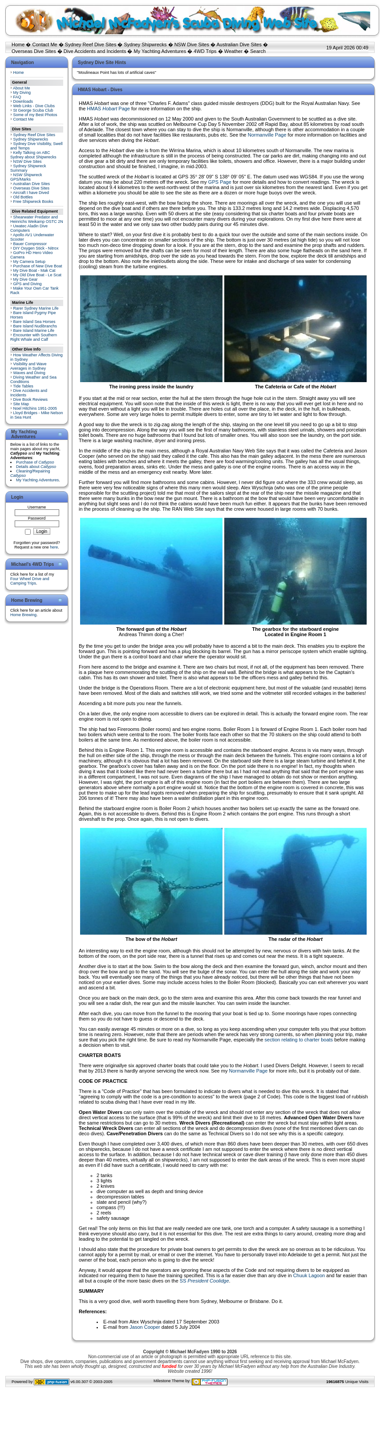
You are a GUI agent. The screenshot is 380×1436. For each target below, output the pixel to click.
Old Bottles (23, 197)
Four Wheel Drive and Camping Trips (29, 581)
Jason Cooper (144, 1327)
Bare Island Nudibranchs (35, 326)
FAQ (17, 97)
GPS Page (219, 182)
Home (18, 44)
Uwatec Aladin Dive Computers (29, 228)
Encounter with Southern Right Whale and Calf (33, 337)
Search (258, 51)
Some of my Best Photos (35, 115)
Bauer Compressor (30, 244)
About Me (21, 88)
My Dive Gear (25, 279)
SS (204, 1280)
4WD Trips (205, 51)
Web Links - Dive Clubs (34, 106)
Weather (233, 51)
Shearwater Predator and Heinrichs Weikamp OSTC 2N (36, 219)
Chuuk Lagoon (309, 1275)
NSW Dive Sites (191, 44)
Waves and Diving (29, 373)
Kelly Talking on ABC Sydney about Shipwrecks (33, 154)
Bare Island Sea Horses (34, 321)
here (54, 547)
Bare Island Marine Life (34, 330)
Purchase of (35, 462)
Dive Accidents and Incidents (95, 51)
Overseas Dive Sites (34, 51)
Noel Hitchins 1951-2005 (35, 408)
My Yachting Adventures (160, 51)
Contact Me (44, 44)
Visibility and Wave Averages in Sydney (28, 366)
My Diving (22, 92)
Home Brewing (23, 615)
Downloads (23, 101)
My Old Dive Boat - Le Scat (37, 275)
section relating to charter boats (299, 1039)
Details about (36, 466)
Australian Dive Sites (239, 44)
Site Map (21, 404)
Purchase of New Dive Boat (37, 266)
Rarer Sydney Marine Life (36, 308)
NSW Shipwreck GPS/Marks (26, 177)
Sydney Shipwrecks (145, 44)
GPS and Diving (27, 284)
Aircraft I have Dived (31, 192)
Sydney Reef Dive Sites (91, 44)
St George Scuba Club (33, 110)
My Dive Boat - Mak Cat (34, 270)
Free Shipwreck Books (33, 201)
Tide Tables (23, 386)
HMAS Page (108, 108)
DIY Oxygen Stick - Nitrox (36, 248)
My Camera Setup (29, 261)
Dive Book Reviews (30, 399)
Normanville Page (267, 134)
